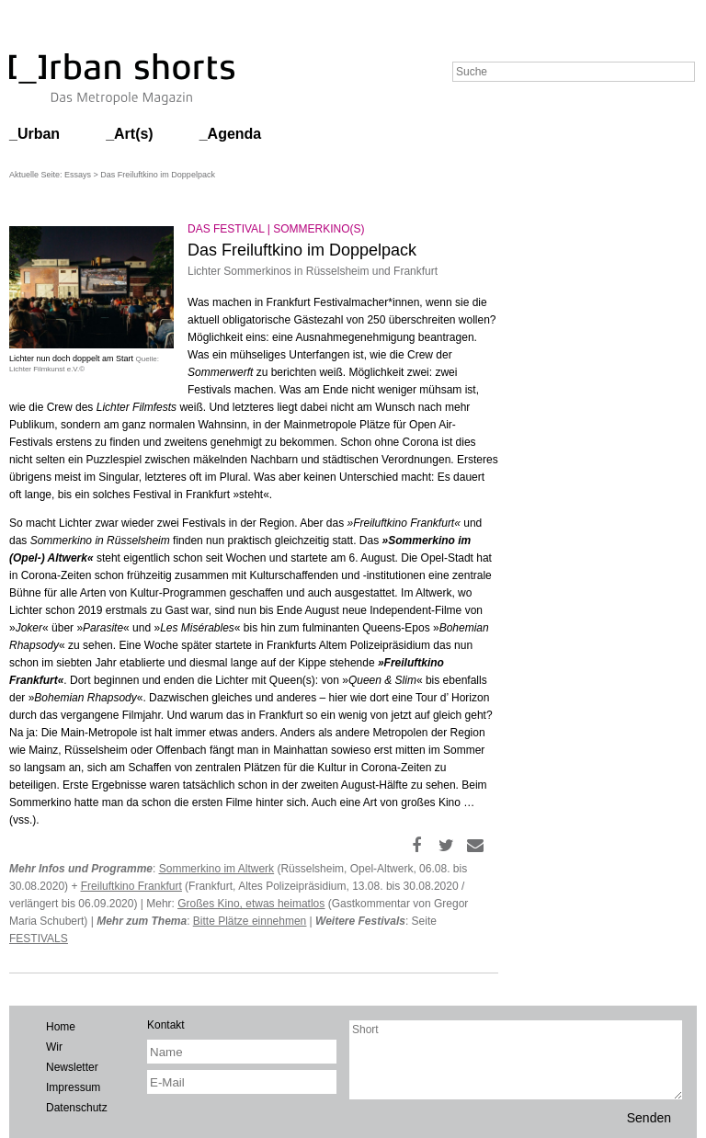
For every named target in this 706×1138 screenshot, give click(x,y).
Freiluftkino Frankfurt (131, 886)
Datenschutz (77, 1107)
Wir (54, 1047)
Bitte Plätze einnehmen (249, 921)
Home (60, 1026)
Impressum (73, 1087)
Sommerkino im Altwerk (216, 868)
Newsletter (72, 1067)
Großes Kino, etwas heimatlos (251, 903)
